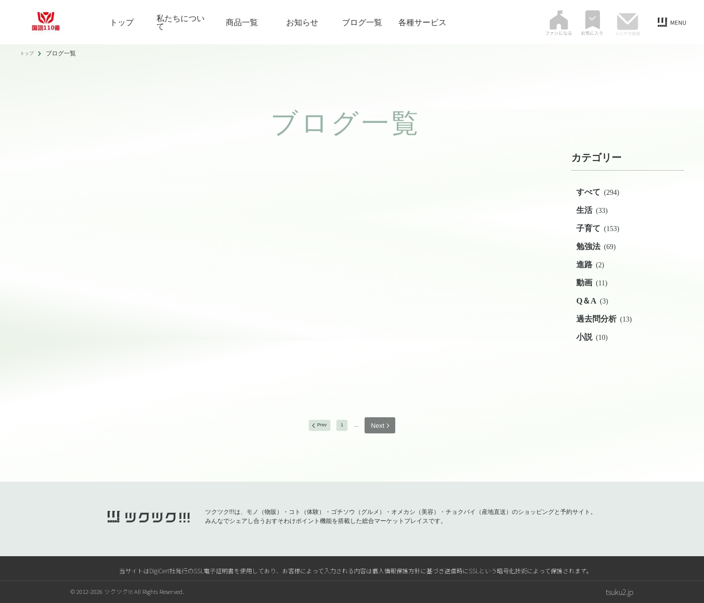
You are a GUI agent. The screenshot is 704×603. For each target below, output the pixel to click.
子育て (597, 228)
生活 (591, 210)
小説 (591, 337)
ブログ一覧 (362, 22)
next (387, 425)
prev (317, 425)
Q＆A (592, 300)
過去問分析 (604, 319)
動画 (591, 282)
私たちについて (180, 22)
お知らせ (302, 22)
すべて (597, 192)
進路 (590, 264)
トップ (122, 22)
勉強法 (595, 246)
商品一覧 (242, 22)
